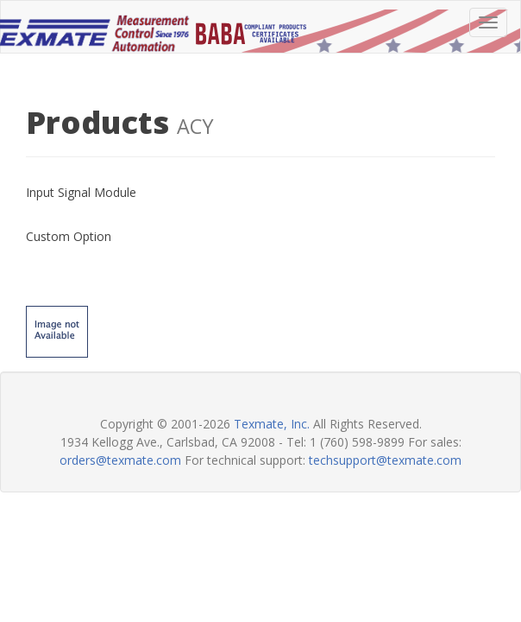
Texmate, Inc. (272, 424)
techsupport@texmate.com (385, 460)
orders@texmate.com (120, 460)
